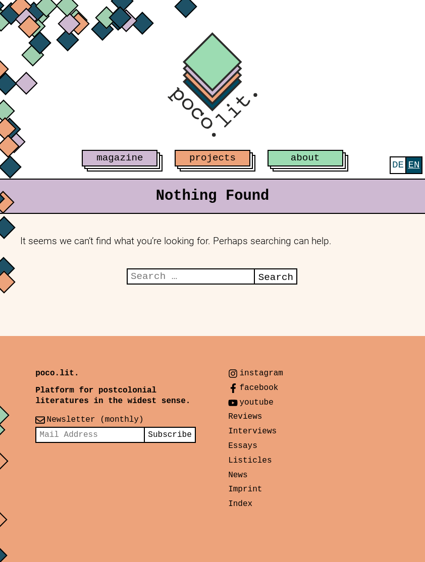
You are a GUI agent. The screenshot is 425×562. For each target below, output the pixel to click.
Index (240, 504)
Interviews (252, 431)
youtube (257, 402)
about (305, 157)
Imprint (245, 489)
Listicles (250, 460)
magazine (119, 157)
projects (212, 157)
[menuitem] (398, 165)
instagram (261, 373)
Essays (242, 446)
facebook (259, 387)
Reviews (245, 416)
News (237, 475)
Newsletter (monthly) (95, 419)
